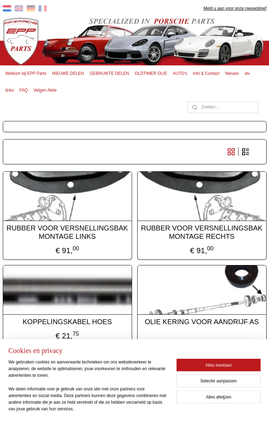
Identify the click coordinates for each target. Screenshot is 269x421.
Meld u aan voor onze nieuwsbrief (235, 8)
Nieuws (232, 73)
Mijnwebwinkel (201, 408)
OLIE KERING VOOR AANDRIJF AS (202, 321)
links (10, 90)
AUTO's (180, 73)
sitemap (112, 408)
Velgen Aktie (45, 90)
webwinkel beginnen (147, 408)
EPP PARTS (109, 375)
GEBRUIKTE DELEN (109, 73)
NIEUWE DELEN (68, 73)
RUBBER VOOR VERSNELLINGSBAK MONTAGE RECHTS (202, 232)
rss (124, 408)
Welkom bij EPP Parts (26, 73)
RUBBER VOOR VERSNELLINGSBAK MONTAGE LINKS (67, 232)
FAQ (24, 90)
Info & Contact (206, 73)
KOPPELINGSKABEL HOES (67, 321)
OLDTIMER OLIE (151, 73)
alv (247, 73)
